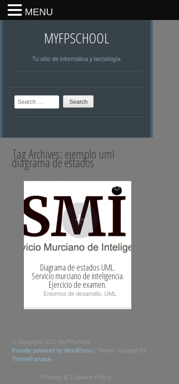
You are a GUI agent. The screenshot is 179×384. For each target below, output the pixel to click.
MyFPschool (76, 38)
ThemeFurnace (31, 359)
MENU (39, 12)
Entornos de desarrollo (72, 294)
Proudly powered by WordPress (52, 350)
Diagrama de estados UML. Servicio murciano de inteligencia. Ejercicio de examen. (78, 276)
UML (110, 294)
